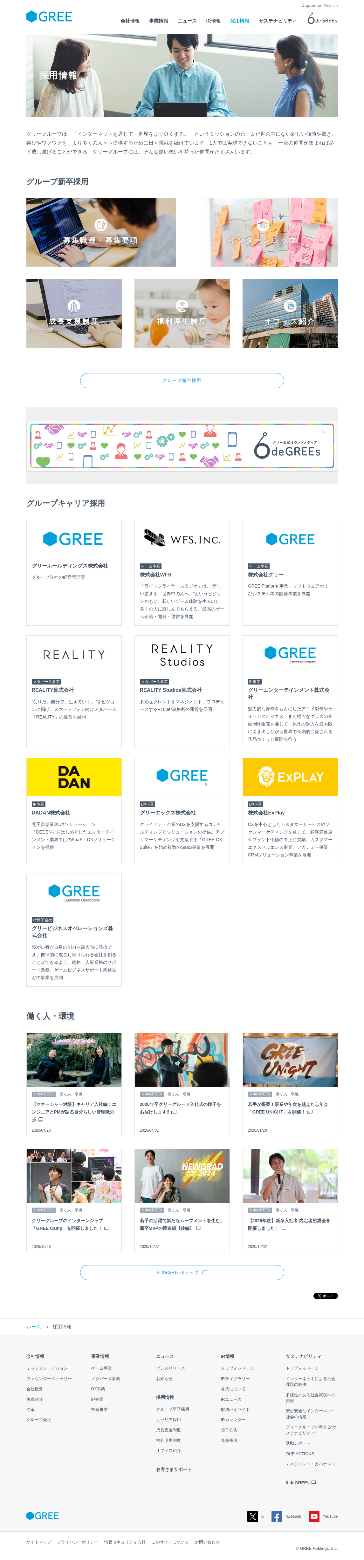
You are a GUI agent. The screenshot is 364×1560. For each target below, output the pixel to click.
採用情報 (165, 1398)
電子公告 (229, 1431)
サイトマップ (38, 1543)
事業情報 (100, 1357)
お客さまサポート (174, 1470)
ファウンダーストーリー (49, 1380)
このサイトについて (170, 1543)
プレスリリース (170, 1369)
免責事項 (229, 1442)
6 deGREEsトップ (178, 1273)
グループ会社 (38, 1421)
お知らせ (164, 1380)
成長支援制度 (168, 1431)
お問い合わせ (207, 1543)
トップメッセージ (237, 1369)
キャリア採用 (168, 1421)
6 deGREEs (298, 1484)
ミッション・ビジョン (47, 1369)
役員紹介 (34, 1400)
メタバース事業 (105, 1380)
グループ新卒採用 (182, 381)
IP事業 (97, 1400)
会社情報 (35, 1357)
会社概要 (34, 1390)
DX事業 (98, 1390)
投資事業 (99, 1411)
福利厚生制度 (168, 1441)
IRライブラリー (235, 1380)
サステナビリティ (303, 1357)
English (331, 5)
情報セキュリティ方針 (125, 1543)
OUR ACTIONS (300, 1455)
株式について (233, 1390)
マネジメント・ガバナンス (310, 1465)
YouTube (323, 1518)
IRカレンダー (233, 1421)
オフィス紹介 (168, 1452)
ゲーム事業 (101, 1369)
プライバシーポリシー (77, 1543)
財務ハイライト (235, 1411)
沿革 (30, 1411)
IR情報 (227, 1357)
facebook (286, 1518)
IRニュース (231, 1400)
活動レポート (298, 1444)
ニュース (165, 1357)
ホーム (34, 1328)
